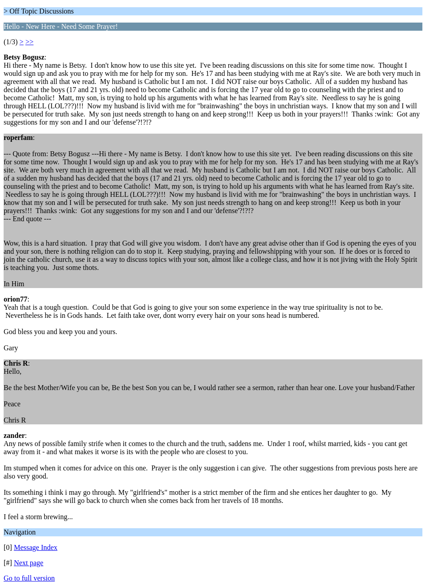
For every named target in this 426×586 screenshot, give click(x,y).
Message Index (35, 547)
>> (29, 42)
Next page (28, 563)
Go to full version (29, 578)
